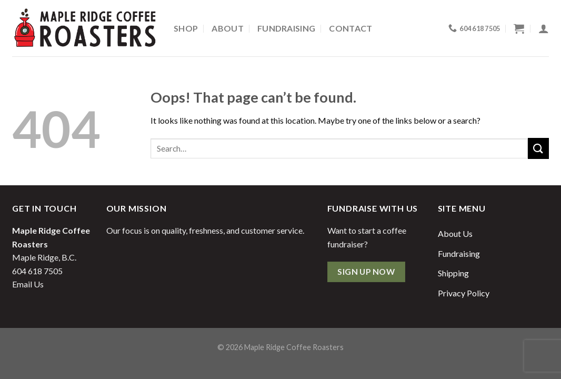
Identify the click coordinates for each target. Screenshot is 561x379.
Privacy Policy (463, 293)
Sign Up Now (366, 271)
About (228, 28)
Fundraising (286, 28)
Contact (350, 28)
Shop (186, 28)
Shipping (453, 273)
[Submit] (538, 148)
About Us (455, 233)
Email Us (28, 284)
